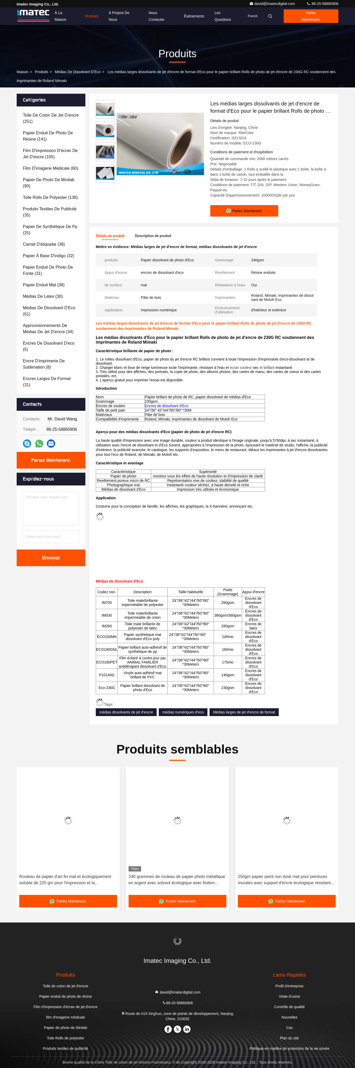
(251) (51, 118)
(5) (48, 346)
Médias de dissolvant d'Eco (77, 72)
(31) (48, 270)
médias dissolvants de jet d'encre (126, 712)
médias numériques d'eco (183, 712)
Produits (91, 16)
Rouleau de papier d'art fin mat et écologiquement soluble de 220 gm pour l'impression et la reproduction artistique (65, 880)
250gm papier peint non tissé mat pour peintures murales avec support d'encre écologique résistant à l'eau (286, 880)
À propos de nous (119, 16)
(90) (48, 183)
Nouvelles (289, 1017)
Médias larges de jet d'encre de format (244, 712)
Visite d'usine (289, 996)
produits (41, 72)
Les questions (222, 16)
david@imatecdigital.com (272, 4)
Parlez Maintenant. (310, 16)
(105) (50, 153)
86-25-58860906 (322, 4)
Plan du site (289, 1038)
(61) (49, 311)
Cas (289, 1028)
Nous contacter (156, 16)
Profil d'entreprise (289, 986)
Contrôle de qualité (289, 1007)
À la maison (60, 16)
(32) (48, 256)
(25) (50, 229)
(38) (44, 244)
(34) (48, 328)
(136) (50, 197)
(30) (43, 296)
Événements (194, 16)
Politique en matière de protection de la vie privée (289, 1048)
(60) (50, 168)
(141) (48, 136)
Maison (22, 72)
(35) (50, 212)
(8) (44, 364)
